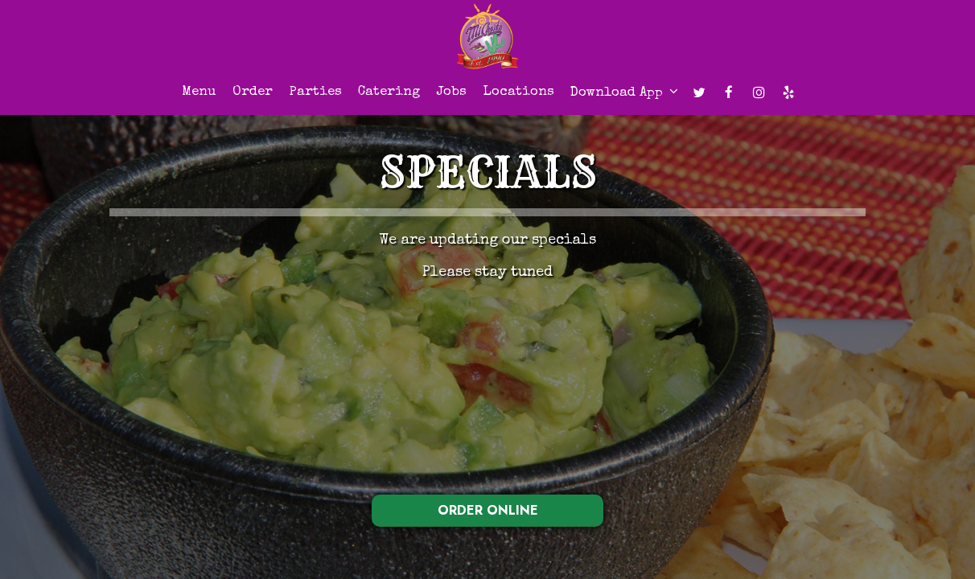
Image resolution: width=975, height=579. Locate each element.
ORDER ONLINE (488, 510)
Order (252, 92)
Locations (518, 92)
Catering (389, 92)
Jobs (451, 92)
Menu (199, 92)
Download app (624, 92)
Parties (315, 92)
